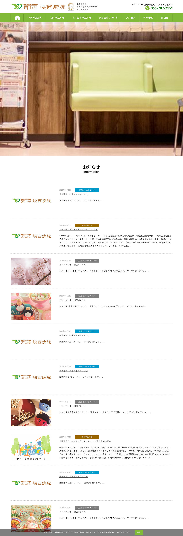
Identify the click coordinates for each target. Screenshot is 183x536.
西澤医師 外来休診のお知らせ (73, 335)
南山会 (164, 18)
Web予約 (148, 18)
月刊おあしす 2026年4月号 (72, 265)
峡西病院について (108, 18)
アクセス (130, 18)
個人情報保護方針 (107, 532)
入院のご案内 (57, 18)
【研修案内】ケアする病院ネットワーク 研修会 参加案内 (85, 441)
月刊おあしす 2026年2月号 (72, 406)
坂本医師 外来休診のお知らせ (73, 194)
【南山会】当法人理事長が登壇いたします (78, 229)
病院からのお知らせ (87, 190)
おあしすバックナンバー (87, 261)
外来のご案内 (35, 18)
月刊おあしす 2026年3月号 (72, 300)
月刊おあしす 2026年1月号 (72, 512)
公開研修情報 (87, 225)
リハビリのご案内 (81, 18)
